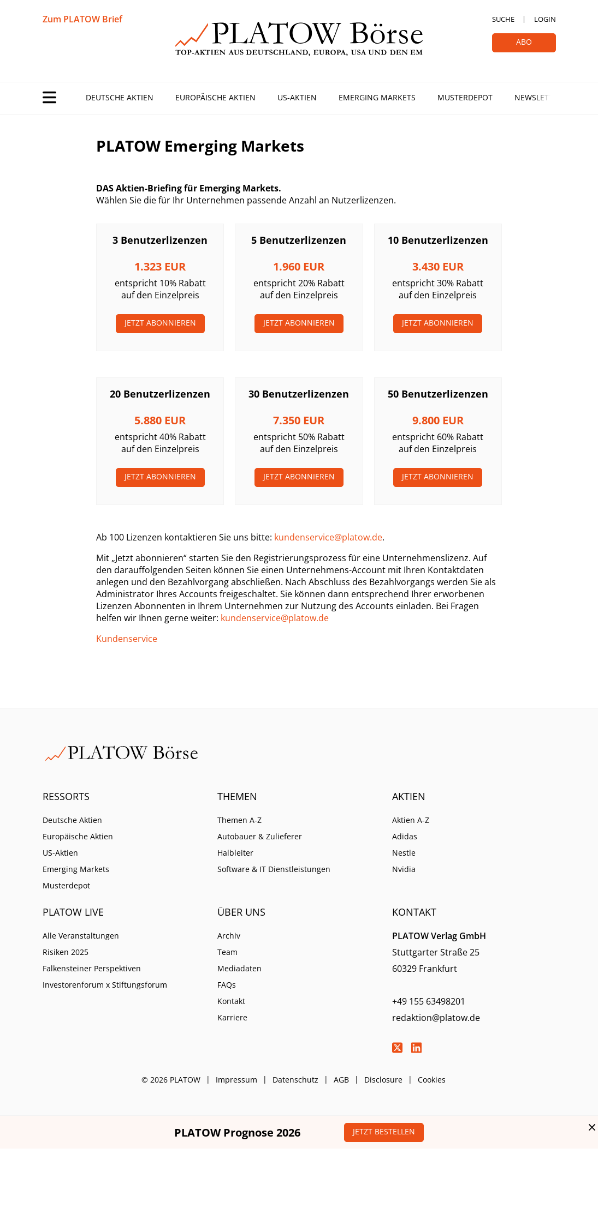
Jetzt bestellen (384, 1131)
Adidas (404, 836)
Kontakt (231, 1001)
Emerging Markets (377, 97)
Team (227, 952)
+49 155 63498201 (428, 1001)
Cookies (432, 1079)
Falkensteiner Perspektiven (92, 968)
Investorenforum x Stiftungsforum (105, 984)
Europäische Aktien (215, 97)
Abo (524, 42)
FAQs (226, 984)
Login (545, 19)
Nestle (404, 853)
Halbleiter (235, 853)
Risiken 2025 (65, 952)
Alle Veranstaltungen (81, 935)
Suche (503, 19)
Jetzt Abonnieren (160, 322)
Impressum (236, 1079)
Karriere (232, 1017)
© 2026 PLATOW (170, 1079)
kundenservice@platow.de (328, 537)
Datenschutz (295, 1079)
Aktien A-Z (410, 820)
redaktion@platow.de (436, 1018)
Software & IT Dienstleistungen (273, 869)
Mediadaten (239, 968)
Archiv (228, 935)
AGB (341, 1079)
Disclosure (383, 1079)
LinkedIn (416, 1047)
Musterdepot (465, 97)
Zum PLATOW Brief (82, 19)
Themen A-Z (239, 820)
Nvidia (404, 869)
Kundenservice (126, 639)
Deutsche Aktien (119, 97)
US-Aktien (297, 97)
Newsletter (538, 97)
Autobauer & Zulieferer (259, 836)
